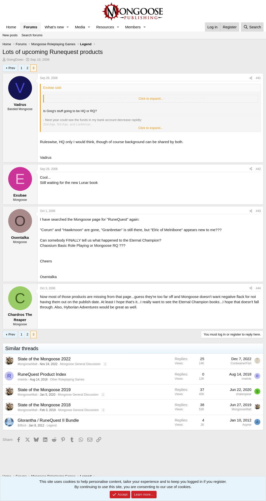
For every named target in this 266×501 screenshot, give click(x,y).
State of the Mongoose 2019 (44, 389)
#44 (258, 288)
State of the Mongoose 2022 (44, 359)
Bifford (22, 425)
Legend (52, 425)
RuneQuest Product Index (42, 374)
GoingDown (15, 59)
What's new (54, 27)
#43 (258, 211)
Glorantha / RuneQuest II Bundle (48, 420)
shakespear (243, 394)
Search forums (32, 35)
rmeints (22, 379)
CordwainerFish (241, 363)
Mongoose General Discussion (80, 364)
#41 (258, 78)
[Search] (252, 27)
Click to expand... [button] (150, 98)
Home (11, 27)
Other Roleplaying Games (67, 379)
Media (80, 27)
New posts (10, 35)
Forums (30, 27)
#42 (258, 169)
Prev (11, 68)
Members (133, 27)
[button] (67, 27)
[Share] (251, 78)
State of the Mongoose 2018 (44, 405)
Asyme (246, 424)
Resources (105, 27)
